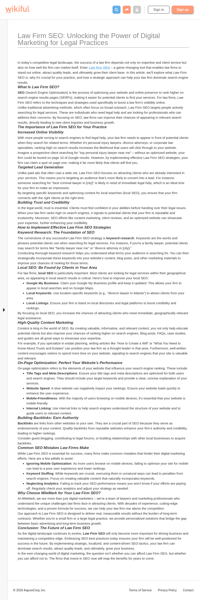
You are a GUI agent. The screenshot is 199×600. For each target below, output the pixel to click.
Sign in (158, 10)
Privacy (167, 590)
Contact (188, 590)
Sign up (183, 10)
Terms (140, 590)
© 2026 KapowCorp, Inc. (29, 590)
